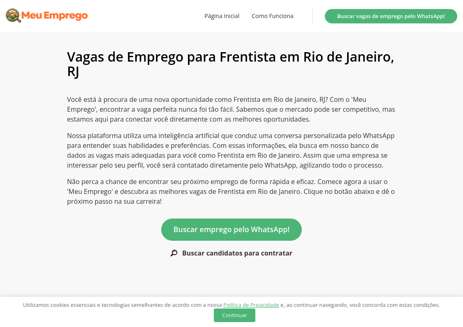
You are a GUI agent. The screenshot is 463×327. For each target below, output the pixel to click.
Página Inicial (221, 16)
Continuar (234, 315)
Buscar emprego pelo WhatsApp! (232, 229)
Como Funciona (273, 16)
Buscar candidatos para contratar (231, 253)
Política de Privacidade (251, 305)
